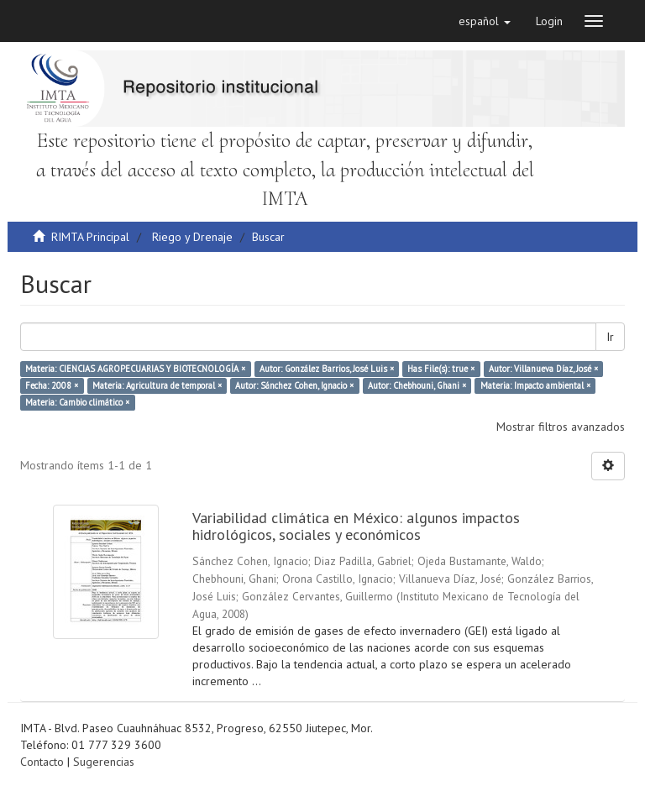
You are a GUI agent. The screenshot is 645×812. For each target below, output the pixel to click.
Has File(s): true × (441, 369)
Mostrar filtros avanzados (560, 426)
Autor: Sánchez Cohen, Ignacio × (294, 385)
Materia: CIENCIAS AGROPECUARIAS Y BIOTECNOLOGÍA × (135, 369)
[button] (484, 21)
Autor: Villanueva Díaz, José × (543, 369)
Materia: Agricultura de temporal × (157, 385)
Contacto (42, 761)
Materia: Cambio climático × (77, 402)
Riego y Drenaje (192, 236)
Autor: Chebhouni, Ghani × (417, 385)
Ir (610, 336)
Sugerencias (103, 761)
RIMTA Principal (90, 236)
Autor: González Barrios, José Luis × (327, 369)
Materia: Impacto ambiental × (535, 385)
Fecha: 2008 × (51, 385)
